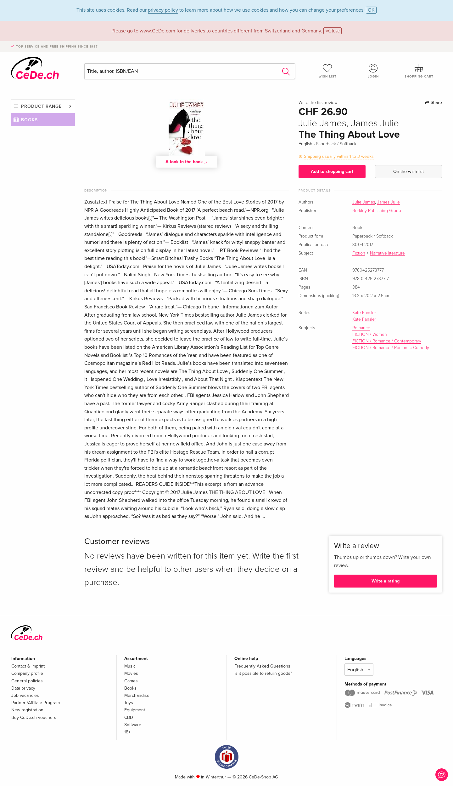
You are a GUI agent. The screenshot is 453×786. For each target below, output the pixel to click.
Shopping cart (419, 70)
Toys (128, 702)
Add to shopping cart (332, 171)
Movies (131, 673)
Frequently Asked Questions (262, 666)
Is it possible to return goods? (263, 673)
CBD (128, 717)
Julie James (363, 202)
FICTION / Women (369, 334)
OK (371, 10)
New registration (27, 710)
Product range (41, 106)
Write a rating (386, 581)
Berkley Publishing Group (376, 211)
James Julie (388, 202)
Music (130, 666)
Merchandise (136, 695)
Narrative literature (387, 253)
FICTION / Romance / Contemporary (386, 341)
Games (131, 681)
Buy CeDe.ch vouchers (33, 717)
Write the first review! (318, 102)
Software (132, 724)
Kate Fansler (364, 313)
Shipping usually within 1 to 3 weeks (339, 156)
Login (373, 70)
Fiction (358, 253)
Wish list (327, 70)
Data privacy (23, 688)
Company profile (27, 673)
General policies (27, 681)
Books (29, 120)
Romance (361, 328)
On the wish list (408, 171)
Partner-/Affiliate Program (35, 702)
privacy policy (163, 10)
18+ (127, 732)
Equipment (134, 710)
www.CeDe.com (157, 31)
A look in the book (186, 161)
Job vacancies (25, 695)
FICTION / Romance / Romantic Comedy (390, 348)
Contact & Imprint (28, 666)
